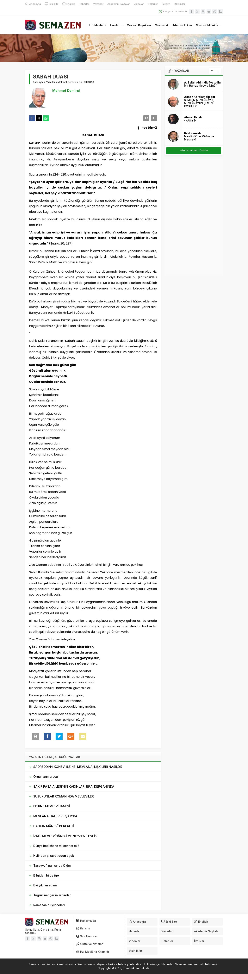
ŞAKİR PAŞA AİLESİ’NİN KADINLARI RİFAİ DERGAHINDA (73, 786)
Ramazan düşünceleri (49, 905)
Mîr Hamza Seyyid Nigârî (200, 85)
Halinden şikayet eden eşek (53, 856)
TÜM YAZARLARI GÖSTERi (194, 150)
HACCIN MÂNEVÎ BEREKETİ (53, 826)
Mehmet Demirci (67, 82)
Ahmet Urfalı (193, 117)
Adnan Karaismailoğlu (199, 96)
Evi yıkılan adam (45, 885)
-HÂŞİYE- (190, 120)
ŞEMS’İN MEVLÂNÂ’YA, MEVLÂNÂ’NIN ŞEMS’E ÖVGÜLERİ (199, 103)
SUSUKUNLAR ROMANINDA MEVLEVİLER (63, 796)
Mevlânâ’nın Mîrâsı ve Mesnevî (199, 138)
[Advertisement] (194, 217)
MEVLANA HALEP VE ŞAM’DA (55, 816)
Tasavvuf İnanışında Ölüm (52, 865)
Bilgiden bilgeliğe (46, 875)
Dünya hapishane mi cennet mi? (56, 846)
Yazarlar (50, 82)
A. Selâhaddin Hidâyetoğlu (202, 82)
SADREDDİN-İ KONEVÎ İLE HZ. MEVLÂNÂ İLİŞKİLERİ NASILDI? (77, 767)
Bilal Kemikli (192, 133)
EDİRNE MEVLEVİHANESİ (51, 806)
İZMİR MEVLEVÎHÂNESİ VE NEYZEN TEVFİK (65, 836)
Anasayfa (38, 82)
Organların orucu (45, 777)
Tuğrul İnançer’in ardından (52, 895)
